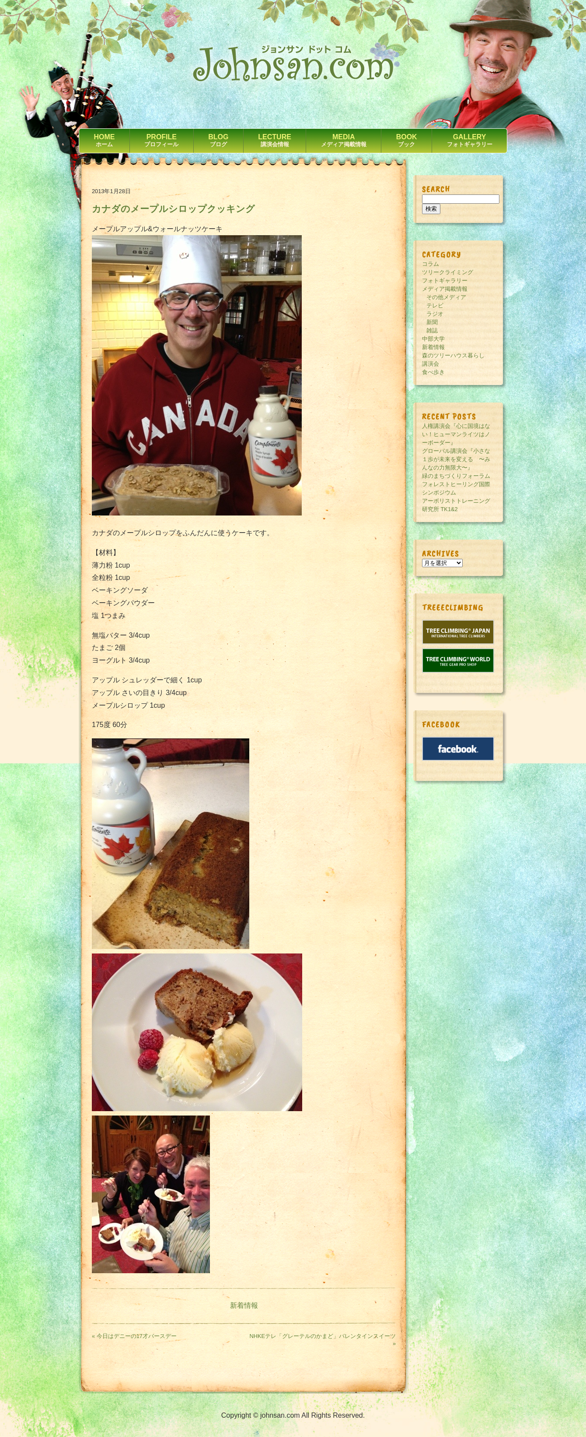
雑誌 (432, 330)
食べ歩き (433, 372)
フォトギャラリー (444, 280)
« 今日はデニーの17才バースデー (134, 1336)
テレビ (434, 305)
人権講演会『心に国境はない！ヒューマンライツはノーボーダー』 (456, 434)
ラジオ (434, 314)
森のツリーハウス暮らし (453, 355)
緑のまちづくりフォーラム (456, 476)
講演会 (430, 363)
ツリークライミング (447, 272)
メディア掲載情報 (444, 289)
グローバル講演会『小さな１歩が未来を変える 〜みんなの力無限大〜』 (456, 459)
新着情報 (244, 1305)
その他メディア (446, 297)
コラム (430, 264)
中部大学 (433, 338)
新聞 (432, 322)
